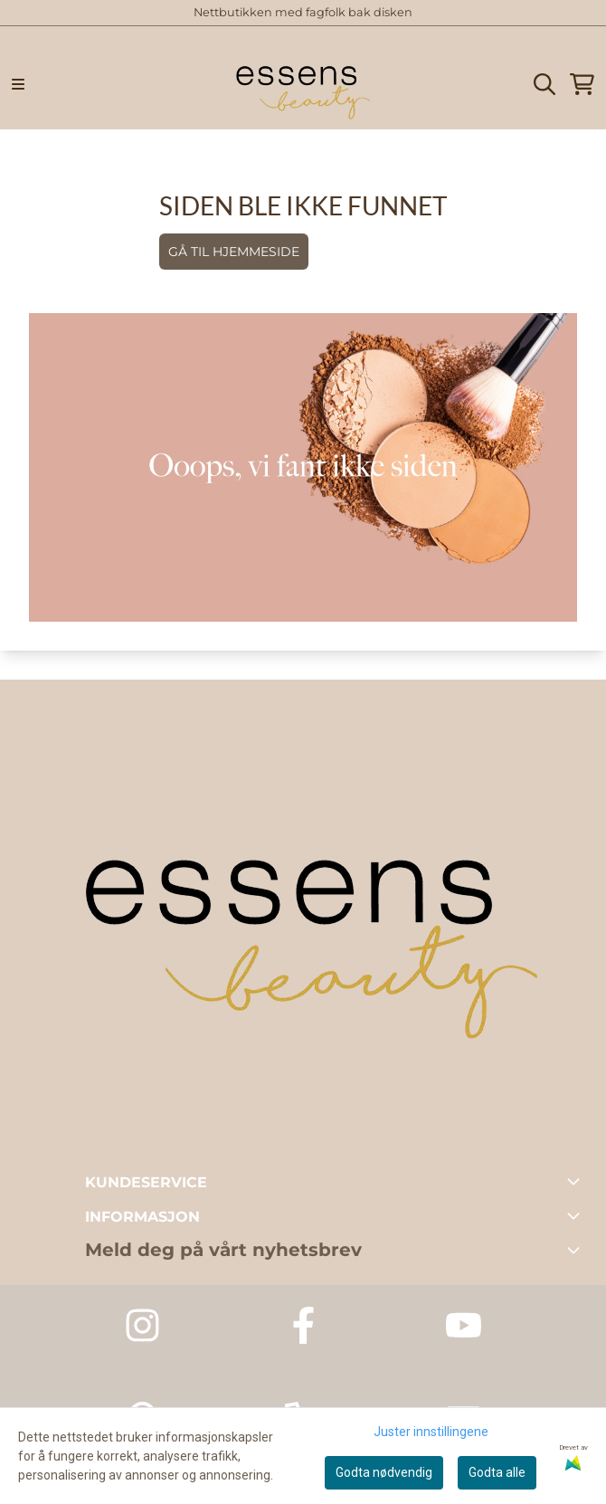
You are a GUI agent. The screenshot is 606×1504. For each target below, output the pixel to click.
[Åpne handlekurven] (582, 84)
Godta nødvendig (384, 1472)
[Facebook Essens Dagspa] (303, 1325)
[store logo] (303, 84)
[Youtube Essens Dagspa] (463, 1325)
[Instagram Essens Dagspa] (142, 1325)
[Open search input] (544, 84)
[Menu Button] (18, 84)
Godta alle (497, 1472)
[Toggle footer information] (577, 1181)
